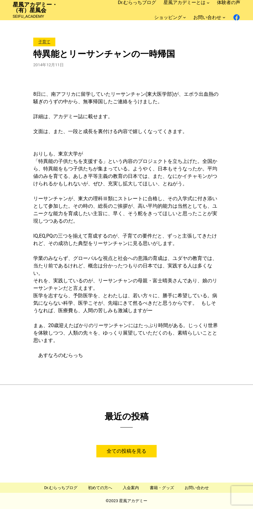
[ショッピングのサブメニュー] (184, 17)
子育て (44, 41)
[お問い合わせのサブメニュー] (224, 17)
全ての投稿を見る (126, 451)
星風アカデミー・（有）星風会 (35, 7)
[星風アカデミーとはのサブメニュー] (208, 2)
